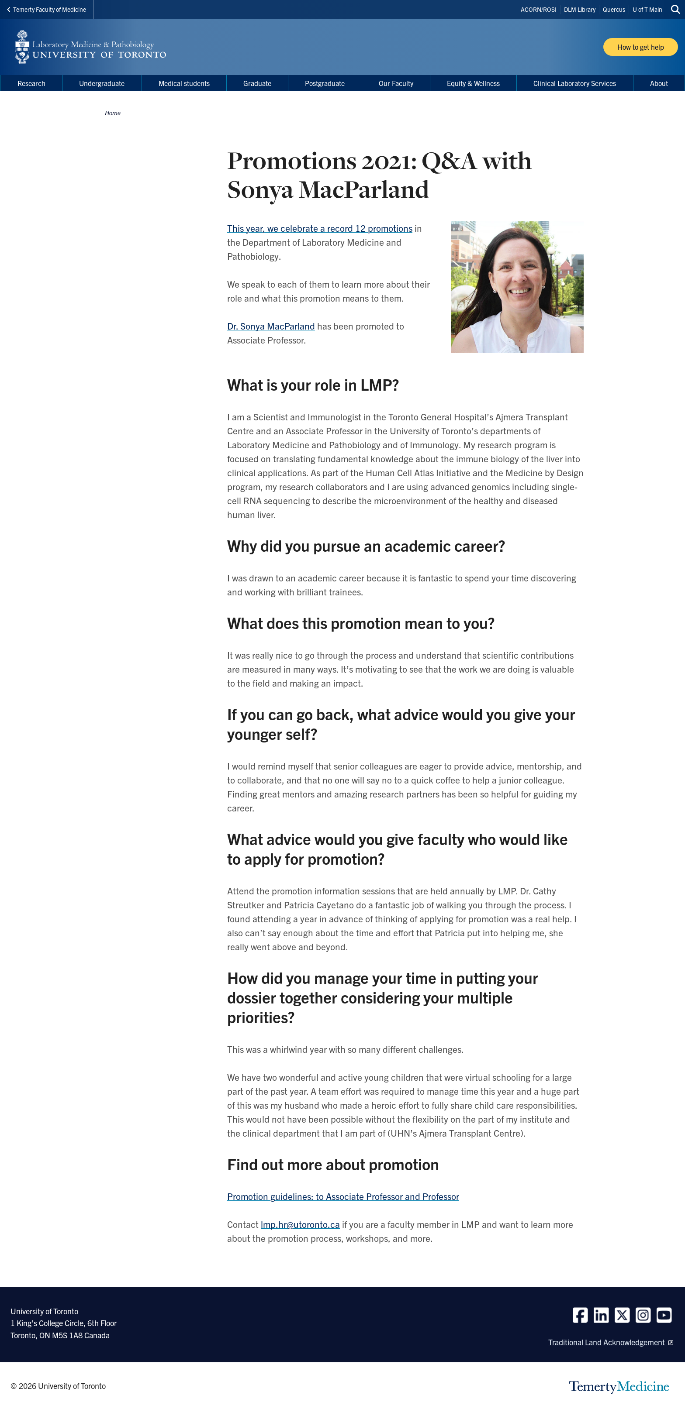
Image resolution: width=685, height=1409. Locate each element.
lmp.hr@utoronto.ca (300, 1224)
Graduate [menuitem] (257, 83)
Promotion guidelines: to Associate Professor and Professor (343, 1196)
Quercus (614, 9)
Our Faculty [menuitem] (396, 83)
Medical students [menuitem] (184, 83)
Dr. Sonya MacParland (271, 325)
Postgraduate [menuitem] (325, 83)
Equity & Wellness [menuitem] (473, 83)
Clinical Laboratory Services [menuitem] (574, 83)
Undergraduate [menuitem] (102, 83)
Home (113, 113)
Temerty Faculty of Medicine (46, 9)
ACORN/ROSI (539, 9)
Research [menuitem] (31, 83)
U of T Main (647, 9)
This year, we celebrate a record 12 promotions (319, 228)
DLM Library (579, 9)
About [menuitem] (659, 83)
